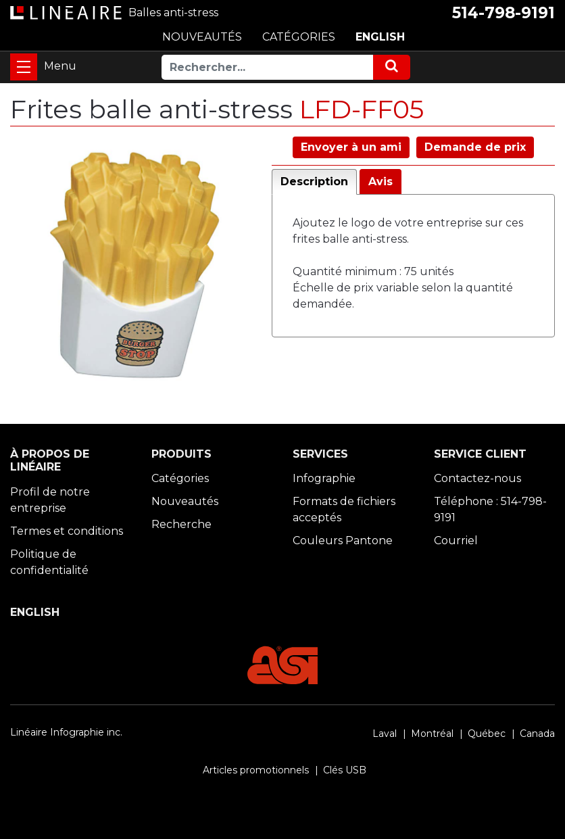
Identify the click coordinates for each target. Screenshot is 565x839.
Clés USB (344, 770)
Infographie (324, 478)
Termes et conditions (66, 531)
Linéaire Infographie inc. (66, 732)
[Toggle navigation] (23, 66)
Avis (380, 181)
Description (314, 181)
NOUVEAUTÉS (202, 36)
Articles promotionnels (256, 770)
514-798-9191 (503, 12)
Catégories (180, 478)
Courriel (456, 540)
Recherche (181, 524)
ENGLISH (380, 36)
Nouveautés (184, 501)
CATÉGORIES (298, 36)
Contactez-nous (477, 478)
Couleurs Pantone (343, 540)
